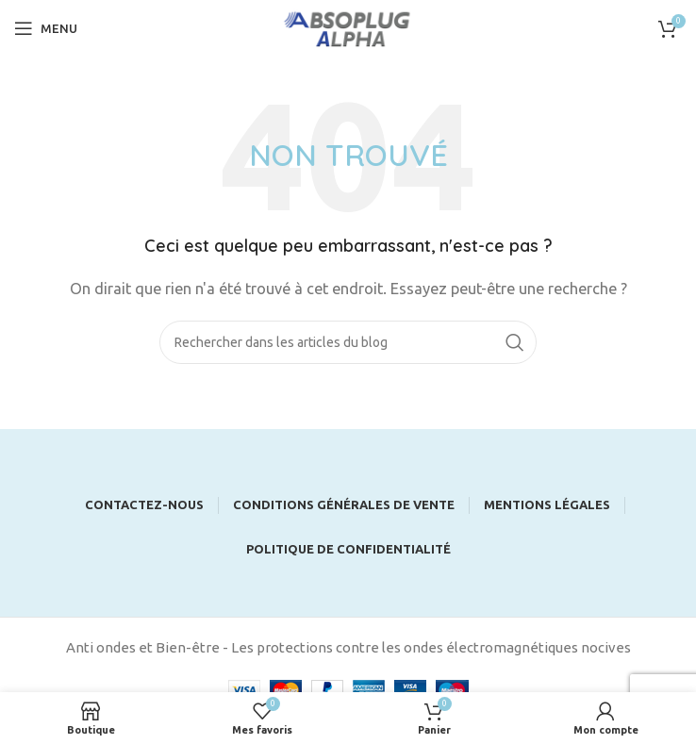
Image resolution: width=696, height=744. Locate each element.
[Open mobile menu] (46, 28)
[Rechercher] (348, 342)
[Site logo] (348, 27)
